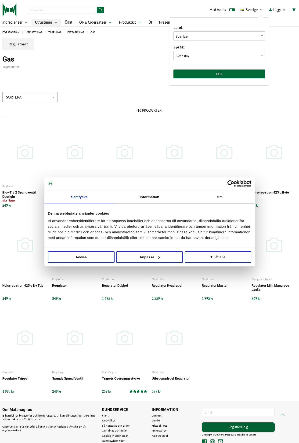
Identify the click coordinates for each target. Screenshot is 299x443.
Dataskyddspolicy (113, 441)
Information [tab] (149, 197)
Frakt (105, 415)
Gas (92, 32)
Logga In (277, 10)
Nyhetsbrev (159, 430)
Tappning (54, 32)
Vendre (252, 435)
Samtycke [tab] (79, 197)
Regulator (59, 285)
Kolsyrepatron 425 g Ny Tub (22, 285)
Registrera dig (238, 427)
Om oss (157, 415)
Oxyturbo (58, 279)
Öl (150, 22)
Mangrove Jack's (262, 279)
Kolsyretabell (160, 436)
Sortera (30, 97)
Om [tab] (220, 197)
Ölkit (68, 22)
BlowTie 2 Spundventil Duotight (19, 195)
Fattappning (75, 32)
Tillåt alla (217, 257)
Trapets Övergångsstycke (121, 379)
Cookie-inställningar (115, 436)
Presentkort (168, 22)
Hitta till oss (159, 425)
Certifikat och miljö (114, 430)
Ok (219, 74)
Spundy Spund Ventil (67, 379)
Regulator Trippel (15, 379)
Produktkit (130, 22)
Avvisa (81, 257)
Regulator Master (215, 285)
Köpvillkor (108, 420)
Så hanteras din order (116, 425)
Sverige (252, 10)
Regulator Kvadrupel (167, 285)
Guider (156, 420)
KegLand (7, 186)
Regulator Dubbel (115, 285)
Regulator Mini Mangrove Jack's (270, 288)
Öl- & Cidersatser (95, 22)
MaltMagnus (109, 372)
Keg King (57, 372)
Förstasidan (10, 32)
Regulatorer (19, 44)
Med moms (222, 11)
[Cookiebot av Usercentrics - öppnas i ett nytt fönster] (230, 183)
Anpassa (150, 257)
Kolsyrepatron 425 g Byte (270, 192)
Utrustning (46, 22)
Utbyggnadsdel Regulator (171, 379)
